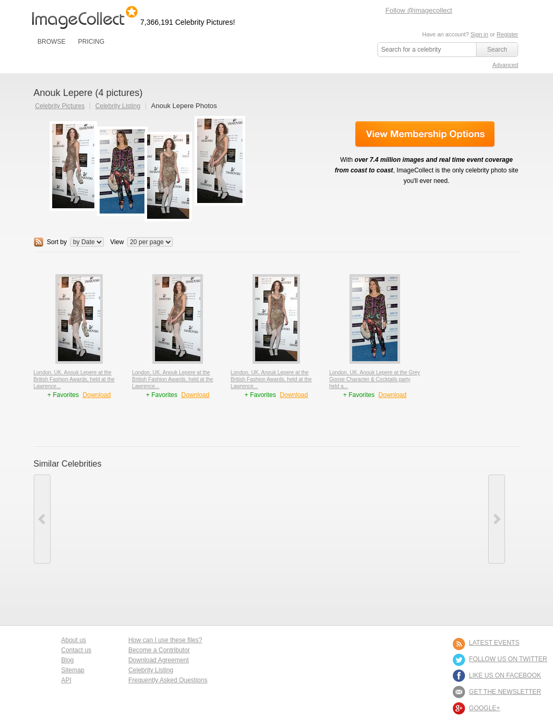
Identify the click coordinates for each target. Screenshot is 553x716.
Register (507, 34)
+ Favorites (64, 395)
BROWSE (51, 41)
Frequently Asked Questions (167, 680)
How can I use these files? (165, 640)
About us (73, 640)
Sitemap (72, 670)
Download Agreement (158, 660)
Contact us (76, 650)
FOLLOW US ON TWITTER (508, 659)
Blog (67, 660)
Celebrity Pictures (60, 106)
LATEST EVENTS (494, 642)
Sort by (57, 242)
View (117, 242)
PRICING (91, 41)
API (66, 680)
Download (97, 395)
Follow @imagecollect (418, 10)
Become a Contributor (159, 650)
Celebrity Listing (117, 106)
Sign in (479, 34)
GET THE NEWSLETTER (505, 691)
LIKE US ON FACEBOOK (505, 675)
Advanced (505, 65)
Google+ (484, 708)
